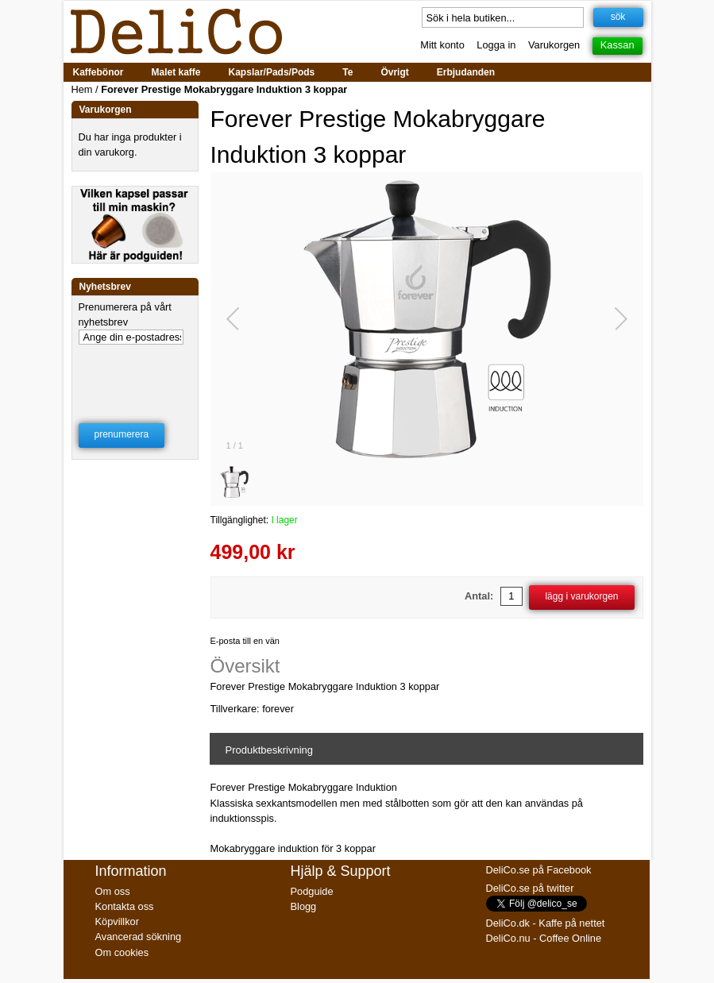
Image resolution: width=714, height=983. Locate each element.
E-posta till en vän (245, 641)
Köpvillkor (117, 921)
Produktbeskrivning (270, 750)
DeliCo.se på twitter (530, 888)
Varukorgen (554, 45)
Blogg (304, 906)
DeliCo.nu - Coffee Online (544, 938)
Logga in (496, 45)
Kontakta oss (124, 906)
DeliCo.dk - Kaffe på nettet (545, 923)
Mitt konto (442, 45)
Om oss (112, 891)
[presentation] (135, 368)
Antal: (479, 596)
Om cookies (122, 952)
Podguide (312, 891)
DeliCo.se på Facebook (539, 870)
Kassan (617, 45)
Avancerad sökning (138, 937)
